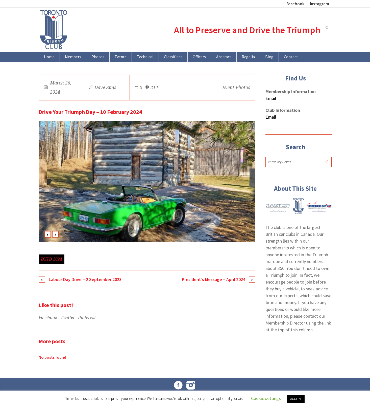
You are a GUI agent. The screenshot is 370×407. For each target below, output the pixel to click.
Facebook (48, 317)
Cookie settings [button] (266, 398)
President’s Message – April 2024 (213, 279)
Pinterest (87, 317)
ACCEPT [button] (296, 399)
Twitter (68, 317)
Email (270, 98)
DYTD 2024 (51, 259)
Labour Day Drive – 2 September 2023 (85, 279)
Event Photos (236, 87)
